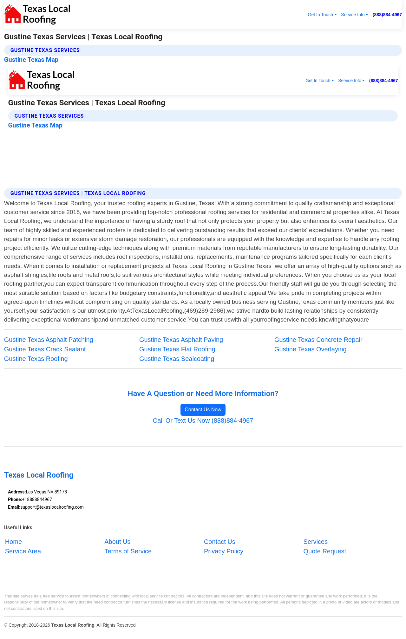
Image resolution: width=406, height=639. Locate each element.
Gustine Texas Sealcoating (176, 358)
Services (315, 541)
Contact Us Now (203, 409)
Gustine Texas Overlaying (310, 349)
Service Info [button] (352, 14)
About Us (117, 541)
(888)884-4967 (387, 14)
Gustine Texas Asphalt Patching (48, 339)
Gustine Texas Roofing (36, 358)
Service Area (23, 551)
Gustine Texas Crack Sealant (45, 349)
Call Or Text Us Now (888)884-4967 (203, 420)
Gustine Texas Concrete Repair (318, 339)
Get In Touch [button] (320, 14)
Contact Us (219, 541)
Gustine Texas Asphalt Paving (181, 339)
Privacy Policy (223, 551)
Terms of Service (128, 551)
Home (13, 541)
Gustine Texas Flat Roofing (177, 349)
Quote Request (324, 551)
